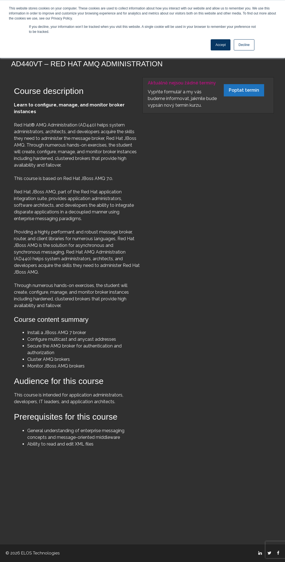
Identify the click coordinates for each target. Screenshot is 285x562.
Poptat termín (244, 90)
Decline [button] (244, 45)
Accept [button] (220, 45)
